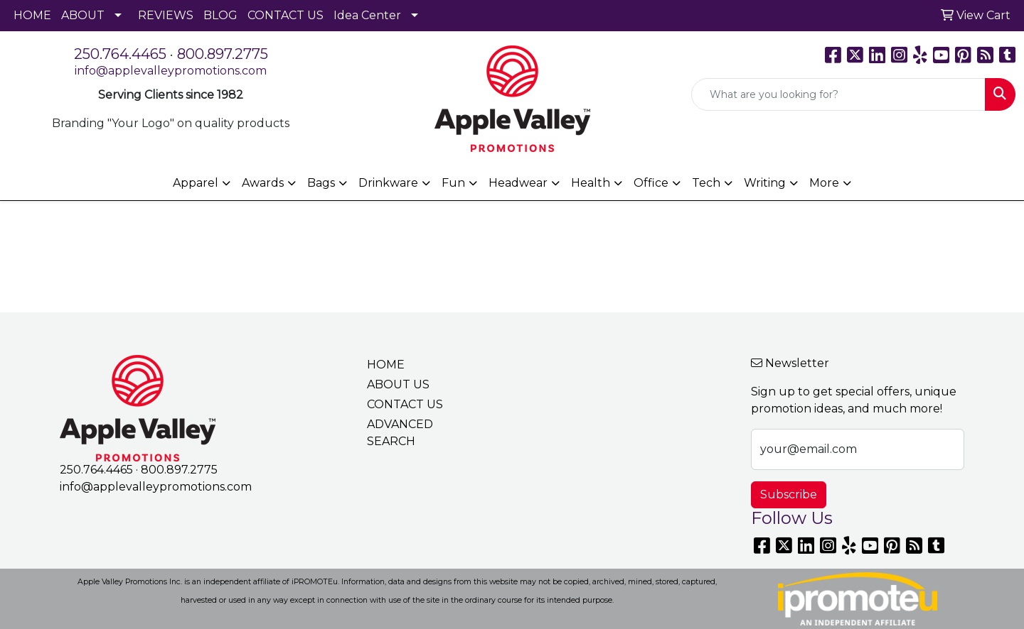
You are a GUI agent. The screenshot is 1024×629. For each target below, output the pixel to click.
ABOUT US (398, 384)
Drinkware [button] (388, 183)
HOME (32, 15)
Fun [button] (453, 183)
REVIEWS (165, 15)
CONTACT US (285, 15)
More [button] (824, 183)
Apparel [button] (195, 183)
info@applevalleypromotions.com (171, 70)
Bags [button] (321, 183)
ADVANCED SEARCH (400, 432)
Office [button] (651, 183)
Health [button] (590, 183)
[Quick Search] (838, 94)
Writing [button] (765, 183)
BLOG (220, 15)
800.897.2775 (222, 53)
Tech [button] (706, 183)
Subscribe (788, 494)
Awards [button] (263, 183)
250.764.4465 (120, 53)
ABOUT (83, 15)
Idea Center (367, 15)
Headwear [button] (518, 183)
